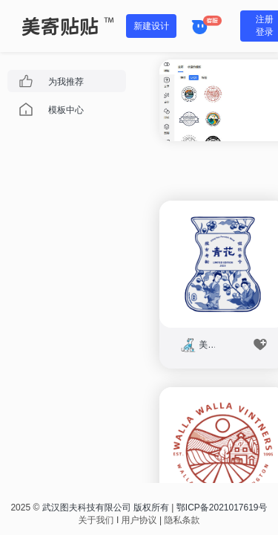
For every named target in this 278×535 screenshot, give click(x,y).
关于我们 (96, 520)
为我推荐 (66, 82)
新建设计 (151, 26)
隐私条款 (181, 520)
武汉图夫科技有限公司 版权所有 (105, 507)
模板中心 (66, 110)
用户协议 (139, 520)
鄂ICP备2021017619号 (222, 507)
